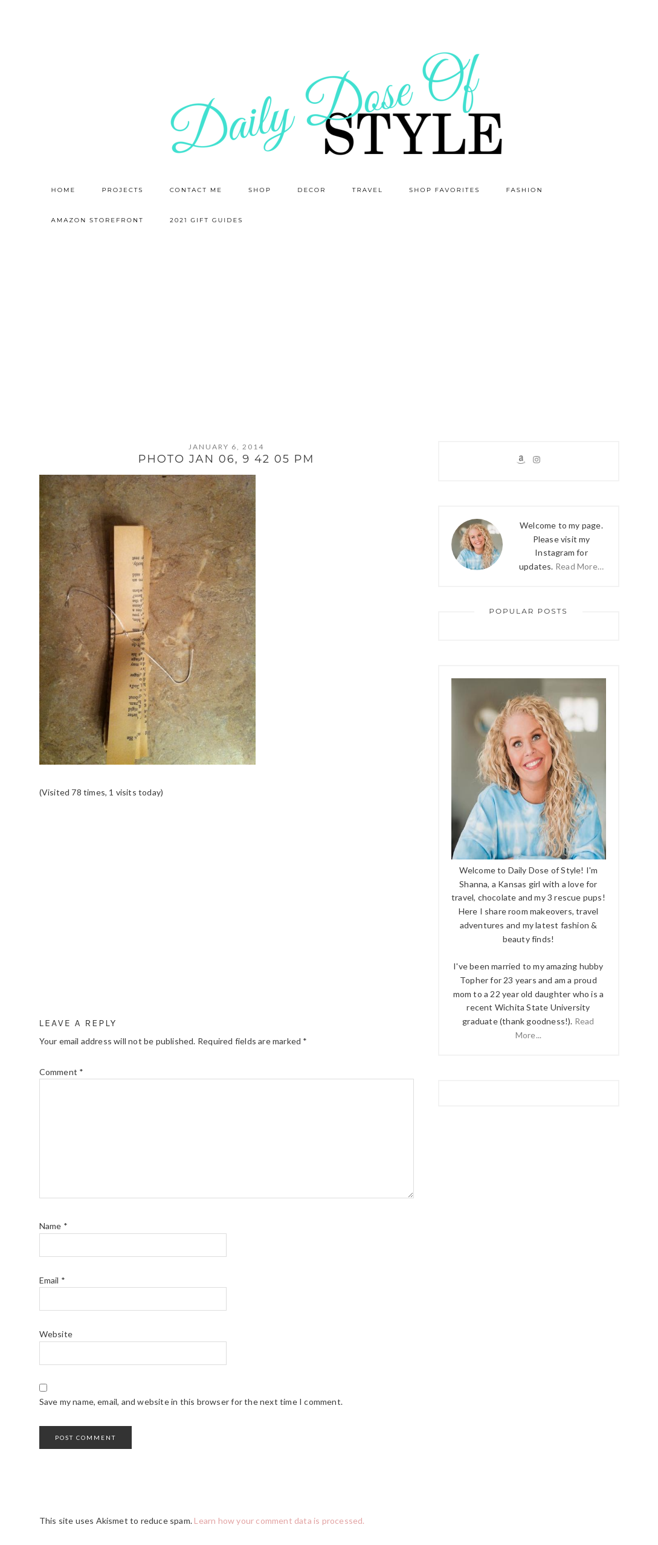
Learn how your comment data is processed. (279, 1520)
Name (53, 1226)
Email (52, 1280)
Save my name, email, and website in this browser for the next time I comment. (191, 1401)
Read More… (579, 566)
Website (56, 1334)
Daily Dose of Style (329, 102)
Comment (61, 1072)
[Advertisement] (329, 326)
